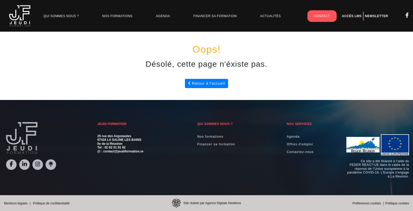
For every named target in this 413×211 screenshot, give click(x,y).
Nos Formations (117, 16)
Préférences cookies (366, 203)
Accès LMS (352, 16)
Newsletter (376, 16)
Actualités (270, 16)
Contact (322, 16)
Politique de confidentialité (51, 203)
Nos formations (210, 136)
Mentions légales (16, 203)
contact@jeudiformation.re (123, 151)
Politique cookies (397, 203)
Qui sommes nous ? (61, 16)
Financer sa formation (215, 16)
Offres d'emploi (300, 144)
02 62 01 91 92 (115, 147)
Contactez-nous (300, 152)
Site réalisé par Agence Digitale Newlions (212, 203)
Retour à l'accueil (206, 83)
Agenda (163, 16)
